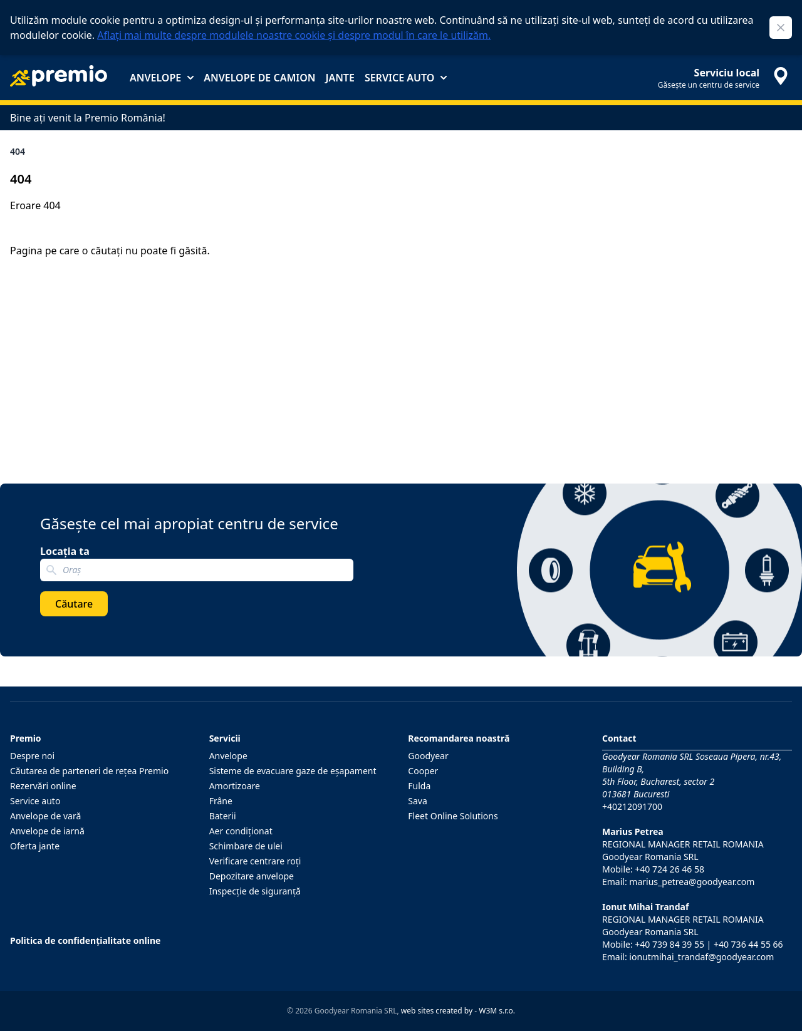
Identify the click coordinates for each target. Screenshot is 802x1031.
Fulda (419, 786)
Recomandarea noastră (458, 738)
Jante (339, 78)
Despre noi (32, 756)
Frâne (220, 801)
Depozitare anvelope (251, 876)
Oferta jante (35, 846)
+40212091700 (632, 806)
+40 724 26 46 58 (669, 869)
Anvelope (162, 78)
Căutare (74, 604)
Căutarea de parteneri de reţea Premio (89, 771)
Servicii (225, 738)
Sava (417, 801)
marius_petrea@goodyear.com (691, 882)
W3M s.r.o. (497, 1010)
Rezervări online (43, 786)
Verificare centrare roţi (255, 861)
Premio (25, 738)
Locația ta (65, 551)
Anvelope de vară (45, 816)
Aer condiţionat (241, 831)
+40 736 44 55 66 (748, 944)
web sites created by (436, 1010)
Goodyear (428, 756)
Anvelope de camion (259, 78)
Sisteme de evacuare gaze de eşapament (293, 771)
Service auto (406, 78)
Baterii (222, 816)
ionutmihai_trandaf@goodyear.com (701, 957)
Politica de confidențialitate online (85, 940)
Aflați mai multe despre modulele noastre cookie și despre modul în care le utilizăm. (294, 35)
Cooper (423, 771)
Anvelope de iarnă (47, 831)
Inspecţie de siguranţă (255, 891)
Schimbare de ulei (246, 846)
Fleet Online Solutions (452, 816)
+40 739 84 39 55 (669, 944)
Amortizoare (234, 786)
